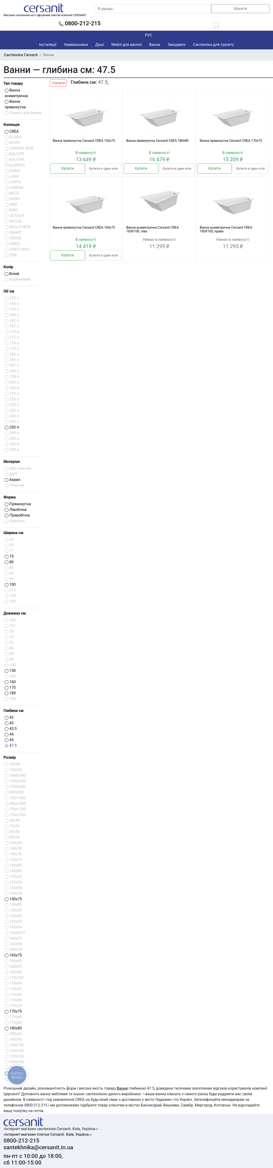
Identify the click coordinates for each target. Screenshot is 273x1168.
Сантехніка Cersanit (21, 55)
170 (10, 687)
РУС (148, 35)
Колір (8, 267)
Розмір (10, 757)
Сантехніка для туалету (213, 44)
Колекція (12, 124)
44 (9, 734)
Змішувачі (176, 44)
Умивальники (76, 44)
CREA (12, 131)
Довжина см (15, 613)
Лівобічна (15, 509)
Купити (67, 168)
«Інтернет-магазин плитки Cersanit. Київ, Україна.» (47, 1134)
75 (9, 556)
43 (9, 723)
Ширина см (13, 533)
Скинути (58, 83)
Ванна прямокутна (15, 104)
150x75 (13, 899)
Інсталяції (47, 44)
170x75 (13, 1011)
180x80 (13, 1028)
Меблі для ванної (126, 44)
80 (9, 562)
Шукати (240, 8)
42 (9, 717)
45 (9, 740)
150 (10, 670)
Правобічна (17, 515)
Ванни (154, 44)
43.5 (11, 728)
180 (10, 693)
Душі (99, 44)
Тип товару (13, 83)
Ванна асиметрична (16, 93)
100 (10, 584)
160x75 (13, 955)
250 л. (12, 427)
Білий (12, 273)
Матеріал (12, 461)
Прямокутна (18, 504)
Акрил (12, 479)
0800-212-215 (80, 23)
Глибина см (13, 710)
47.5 (11, 745)
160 (10, 682)
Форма (10, 497)
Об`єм (9, 291)
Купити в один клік (103, 168)
